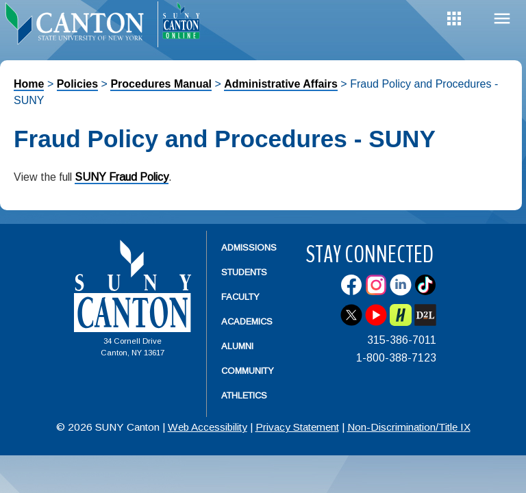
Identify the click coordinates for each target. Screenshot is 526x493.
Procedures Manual (161, 84)
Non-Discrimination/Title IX (409, 427)
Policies (77, 84)
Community (247, 371)
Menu (502, 19)
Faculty (240, 297)
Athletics (244, 395)
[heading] (79, 24)
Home (29, 84)
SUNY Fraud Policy (121, 177)
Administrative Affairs (281, 84)
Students (244, 272)
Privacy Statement (297, 427)
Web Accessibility (207, 427)
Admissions (249, 247)
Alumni (237, 346)
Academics (247, 321)
